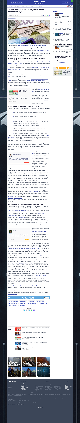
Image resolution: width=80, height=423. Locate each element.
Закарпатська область (38, 403)
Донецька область (38, 401)
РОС (67, 2)
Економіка (66, 397)
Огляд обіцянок (41, 303)
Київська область (47, 397)
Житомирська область (38, 402)
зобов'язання (22, 217)
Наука (66, 399)
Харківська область (57, 398)
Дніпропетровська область (39, 400)
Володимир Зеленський (43, 50)
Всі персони (23, 403)
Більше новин (62, 76)
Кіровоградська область (49, 398)
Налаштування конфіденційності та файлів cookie (16, 418)
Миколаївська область (48, 401)
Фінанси (66, 404)
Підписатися (46, 297)
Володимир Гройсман (17, 154)
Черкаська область (57, 401)
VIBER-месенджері (12, 294)
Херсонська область (57, 399)
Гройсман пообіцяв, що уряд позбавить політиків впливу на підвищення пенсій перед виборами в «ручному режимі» (19, 159)
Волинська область (38, 399)
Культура (66, 398)
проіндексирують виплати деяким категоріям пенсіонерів (32, 45)
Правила (9, 402)
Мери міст (23, 402)
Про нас (9, 400)
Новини (10, 6)
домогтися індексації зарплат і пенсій (32, 255)
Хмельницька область (58, 400)
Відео (32, 6)
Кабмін (9, 305)
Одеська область (47, 402)
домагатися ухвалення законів (15, 198)
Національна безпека (68, 400)
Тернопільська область (58, 397)
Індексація (15, 305)
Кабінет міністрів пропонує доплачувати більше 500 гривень (27, 285)
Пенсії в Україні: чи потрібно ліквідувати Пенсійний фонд (35, 342)
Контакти (10, 401)
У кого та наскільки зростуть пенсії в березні (23, 91)
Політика (10, 15)
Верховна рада (31, 301)
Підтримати (39, 6)
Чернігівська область (57, 403)
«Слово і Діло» (15, 416)
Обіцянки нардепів (32, 303)
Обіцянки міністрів (22, 303)
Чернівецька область (57, 402)
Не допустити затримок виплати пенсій (17, 210)
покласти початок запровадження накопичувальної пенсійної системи (24, 248)
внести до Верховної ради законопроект (35, 80)
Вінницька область (38, 398)
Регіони (47, 395)
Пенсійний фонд (22, 305)
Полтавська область (48, 403)
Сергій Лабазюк (16, 230)
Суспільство (67, 403)
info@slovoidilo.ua (40, 421)
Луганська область (48, 399)
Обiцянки (17, 6)
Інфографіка (25, 6)
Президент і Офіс (24, 397)
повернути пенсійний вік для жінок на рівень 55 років (20, 263)
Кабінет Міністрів (24, 399)
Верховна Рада (24, 398)
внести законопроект (33, 191)
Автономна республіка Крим (39, 397)
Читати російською (12, 18)
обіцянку (10, 76)
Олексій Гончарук (23, 301)
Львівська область (48, 400)
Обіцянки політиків (40, 301)
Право (66, 402)
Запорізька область (38, 404)
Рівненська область (48, 404)
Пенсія (47, 303)
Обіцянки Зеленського (12, 303)
